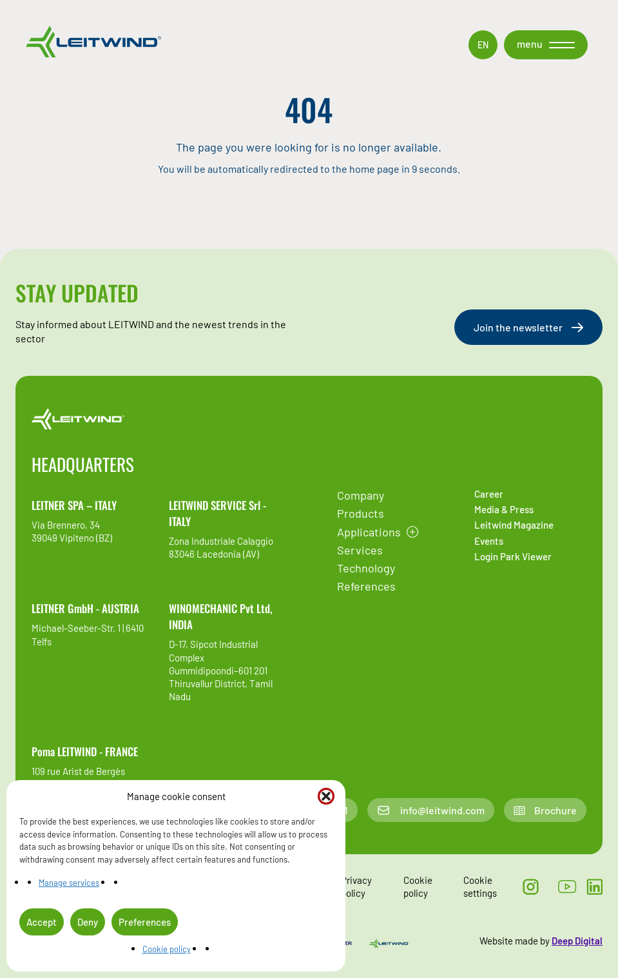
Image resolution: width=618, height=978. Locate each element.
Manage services (69, 882)
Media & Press (504, 509)
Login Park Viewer (513, 556)
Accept (41, 922)
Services (360, 550)
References (366, 586)
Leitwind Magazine (514, 525)
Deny (87, 922)
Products (360, 513)
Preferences (145, 922)
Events (488, 541)
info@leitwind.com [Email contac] (430, 810)
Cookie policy (166, 949)
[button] (326, 796)
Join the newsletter (528, 327)
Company (360, 495)
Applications (369, 532)
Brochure (545, 810)
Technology (366, 568)
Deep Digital (577, 940)
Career (488, 494)
